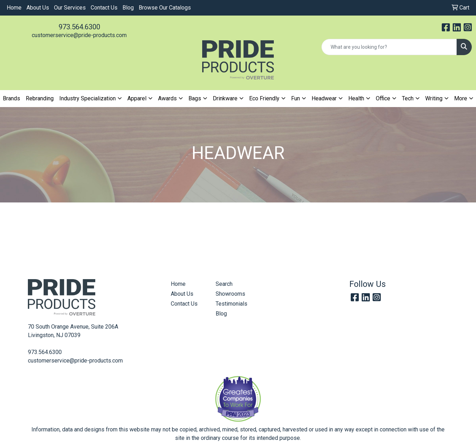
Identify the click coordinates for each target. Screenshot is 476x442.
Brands (11, 98)
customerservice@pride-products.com (79, 35)
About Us (37, 7)
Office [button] (383, 98)
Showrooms (230, 293)
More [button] (460, 98)
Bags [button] (194, 98)
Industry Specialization (87, 98)
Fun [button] (295, 98)
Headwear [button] (324, 98)
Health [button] (356, 98)
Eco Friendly (264, 98)
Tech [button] (408, 98)
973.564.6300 (79, 27)
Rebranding (40, 98)
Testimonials (231, 303)
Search (224, 284)
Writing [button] (433, 98)
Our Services (70, 7)
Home (14, 7)
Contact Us (104, 7)
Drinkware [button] (225, 98)
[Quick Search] (389, 47)
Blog (128, 7)
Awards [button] (167, 98)
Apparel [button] (136, 98)
